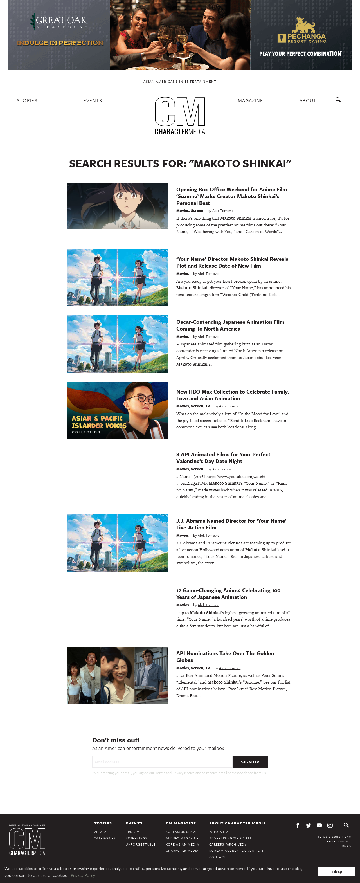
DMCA (346, 846)
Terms (160, 773)
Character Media (182, 850)
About (308, 100)
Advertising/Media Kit (230, 838)
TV (207, 406)
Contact (217, 857)
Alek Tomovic (223, 210)
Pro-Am (133, 831)
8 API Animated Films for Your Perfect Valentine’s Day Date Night (223, 457)
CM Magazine (181, 823)
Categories (105, 838)
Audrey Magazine (182, 838)
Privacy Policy (339, 841)
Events (93, 100)
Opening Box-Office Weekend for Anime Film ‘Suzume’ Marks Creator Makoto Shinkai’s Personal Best (231, 195)
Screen (197, 210)
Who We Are (221, 831)
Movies (182, 210)
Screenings (136, 838)
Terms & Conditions (334, 837)
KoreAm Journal (182, 831)
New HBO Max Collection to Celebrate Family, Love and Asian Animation (232, 395)
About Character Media (237, 823)
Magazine (250, 100)
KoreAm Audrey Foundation (236, 850)
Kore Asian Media (182, 844)
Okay (337, 872)
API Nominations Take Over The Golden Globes (225, 656)
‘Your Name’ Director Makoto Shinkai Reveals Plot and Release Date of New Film (232, 262)
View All (102, 831)
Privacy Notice (183, 773)
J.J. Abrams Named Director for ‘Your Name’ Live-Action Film (231, 524)
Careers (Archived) (227, 844)
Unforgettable (141, 844)
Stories (27, 100)
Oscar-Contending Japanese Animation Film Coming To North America (230, 325)
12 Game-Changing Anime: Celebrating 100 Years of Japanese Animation (228, 593)
